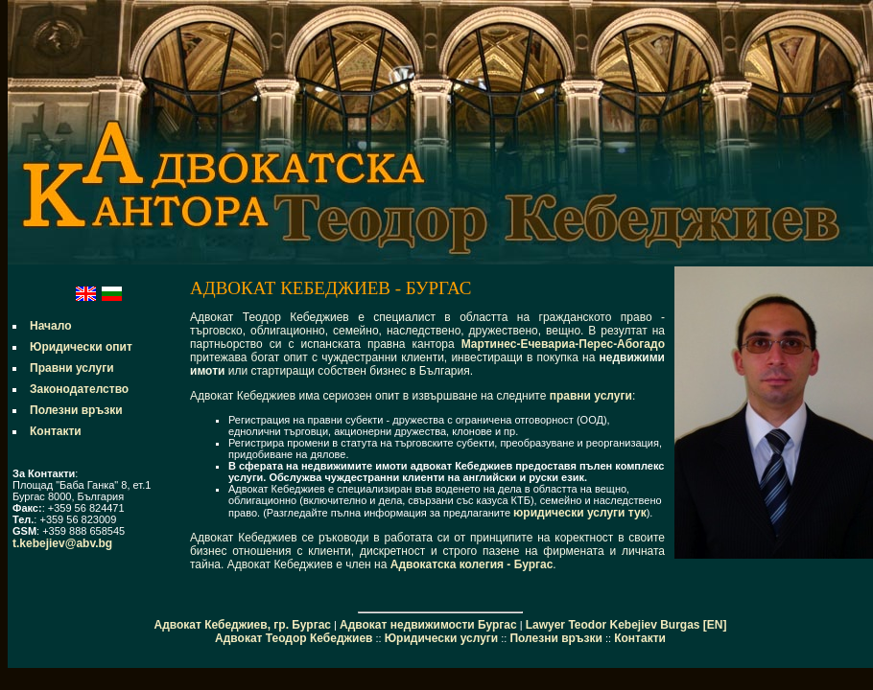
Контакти (56, 431)
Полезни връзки (76, 410)
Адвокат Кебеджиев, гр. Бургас (242, 625)
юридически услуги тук (580, 512)
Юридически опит (81, 347)
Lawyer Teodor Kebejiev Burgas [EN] (626, 625)
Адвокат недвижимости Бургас (428, 625)
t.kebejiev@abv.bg (62, 543)
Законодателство (79, 389)
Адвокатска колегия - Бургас (472, 564)
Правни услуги (72, 368)
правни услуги (591, 395)
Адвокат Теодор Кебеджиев (293, 638)
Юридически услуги (442, 638)
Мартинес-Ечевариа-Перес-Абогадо (563, 344)
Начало (50, 326)
